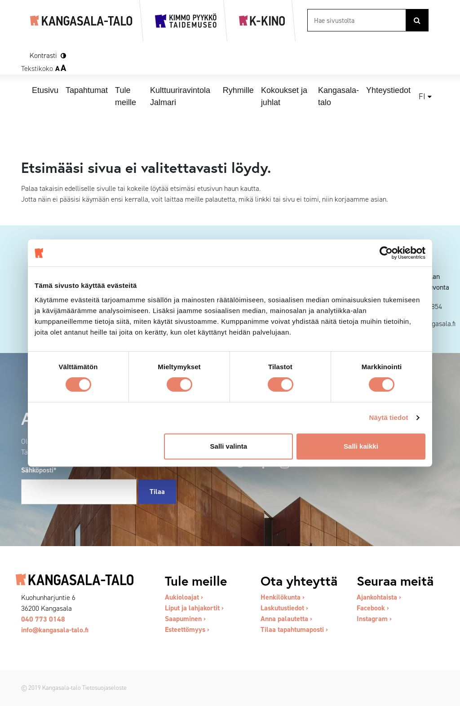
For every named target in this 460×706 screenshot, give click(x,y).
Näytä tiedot (388, 417)
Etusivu (45, 90)
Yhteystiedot (388, 90)
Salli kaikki (361, 446)
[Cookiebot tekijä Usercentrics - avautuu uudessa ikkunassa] (386, 253)
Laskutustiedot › (284, 608)
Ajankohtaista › (379, 597)
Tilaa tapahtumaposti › (294, 629)
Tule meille (125, 96)
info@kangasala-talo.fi (54, 630)
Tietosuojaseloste (104, 688)
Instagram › (374, 618)
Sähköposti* (39, 470)
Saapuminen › (185, 618)
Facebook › (373, 608)
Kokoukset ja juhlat (284, 96)
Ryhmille (238, 90)
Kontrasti (43, 55)
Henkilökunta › (283, 597)
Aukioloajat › (184, 597)
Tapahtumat (87, 90)
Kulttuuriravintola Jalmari (180, 96)
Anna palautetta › (286, 618)
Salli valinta (229, 446)
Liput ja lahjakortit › (194, 608)
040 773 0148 (43, 619)
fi (422, 96)
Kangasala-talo (338, 96)
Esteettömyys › (187, 629)
